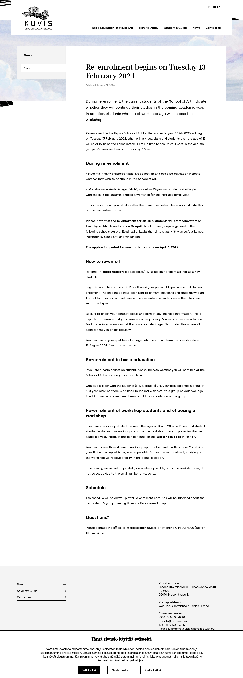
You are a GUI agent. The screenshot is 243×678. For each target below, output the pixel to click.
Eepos (106, 271)
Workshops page (168, 436)
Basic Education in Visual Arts (112, 28)
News (196, 28)
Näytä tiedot (120, 670)
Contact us (213, 28)
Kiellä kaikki (153, 670)
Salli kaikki (89, 670)
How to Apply (149, 28)
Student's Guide (175, 28)
